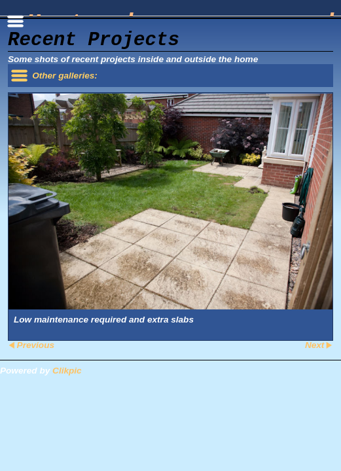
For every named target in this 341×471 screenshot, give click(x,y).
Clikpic (67, 370)
